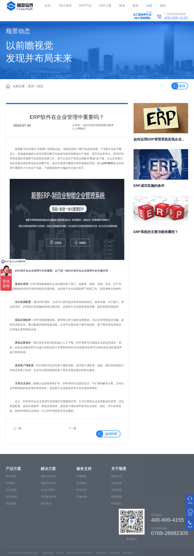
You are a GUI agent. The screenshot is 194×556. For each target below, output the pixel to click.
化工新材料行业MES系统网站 (142, 16)
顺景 (163, 5)
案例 (122, 5)
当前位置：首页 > (25, 86)
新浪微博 (97, 125)
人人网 (76, 128)
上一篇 (17, 428)
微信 (82, 128)
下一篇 (72, 428)
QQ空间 (87, 125)
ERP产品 (85, 5)
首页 (48, 5)
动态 (149, 5)
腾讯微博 (108, 125)
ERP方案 (105, 5)
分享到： (77, 125)
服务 (136, 5)
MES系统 (65, 5)
